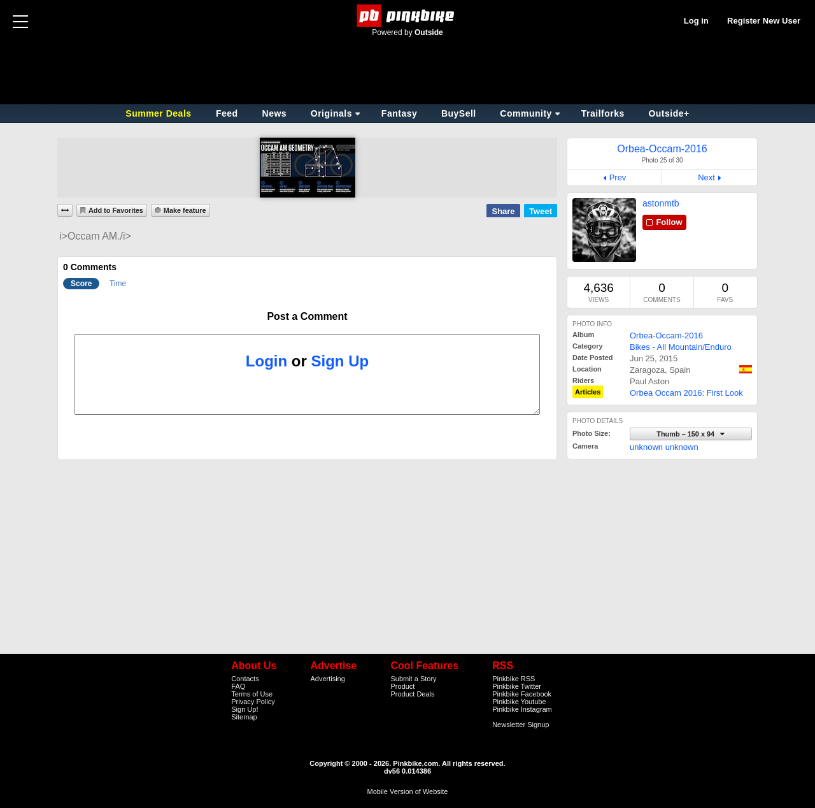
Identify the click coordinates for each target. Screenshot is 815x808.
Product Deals (412, 694)
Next (706, 177)
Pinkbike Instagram (522, 709)
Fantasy (399, 113)
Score (81, 283)
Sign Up (340, 361)
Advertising (327, 678)
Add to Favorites (116, 210)
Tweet (540, 211)
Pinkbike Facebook (521, 694)
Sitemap (244, 717)
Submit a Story (413, 678)
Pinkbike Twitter (516, 686)
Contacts (245, 678)
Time (118, 283)
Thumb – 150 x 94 (686, 434)
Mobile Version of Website (407, 791)
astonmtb (660, 203)
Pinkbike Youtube (519, 701)
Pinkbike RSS (513, 678)
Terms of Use (252, 694)
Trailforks (603, 113)
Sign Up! (244, 709)
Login (266, 361)
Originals (331, 113)
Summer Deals (159, 113)
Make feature (185, 210)
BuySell (458, 113)
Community (526, 113)
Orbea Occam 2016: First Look (686, 393)
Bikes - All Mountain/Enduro (681, 347)
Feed (227, 113)
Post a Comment (307, 316)
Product (402, 686)
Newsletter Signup (520, 724)
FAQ (238, 686)
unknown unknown (664, 447)
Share (503, 211)
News (274, 113)
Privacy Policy (252, 701)
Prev (618, 177)
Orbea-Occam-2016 (666, 335)
